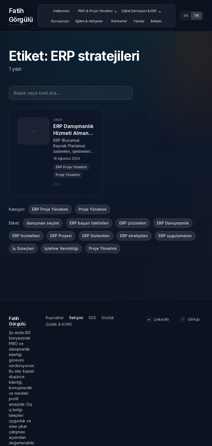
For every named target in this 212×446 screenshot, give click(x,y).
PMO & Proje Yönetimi (95, 11)
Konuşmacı (60, 21)
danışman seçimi (42, 223)
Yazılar (139, 21)
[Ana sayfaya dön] (21, 15)
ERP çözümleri (132, 223)
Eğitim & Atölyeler (89, 21)
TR (196, 16)
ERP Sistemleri (96, 235)
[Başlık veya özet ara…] (70, 93)
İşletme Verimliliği (61, 248)
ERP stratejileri (134, 235)
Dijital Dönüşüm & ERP (139, 11)
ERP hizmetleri (26, 235)
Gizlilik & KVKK (59, 324)
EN (186, 16)
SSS (92, 317)
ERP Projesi (61, 235)
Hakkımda (61, 11)
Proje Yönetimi (93, 209)
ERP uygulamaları (175, 235)
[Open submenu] (115, 11)
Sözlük (108, 317)
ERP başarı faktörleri (89, 223)
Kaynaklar (55, 317)
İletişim (156, 21)
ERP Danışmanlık (173, 223)
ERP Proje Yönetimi (50, 209)
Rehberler (119, 21)
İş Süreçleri (23, 248)
